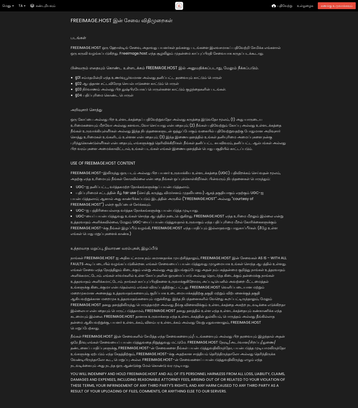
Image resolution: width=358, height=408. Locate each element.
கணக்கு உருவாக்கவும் (337, 5)
